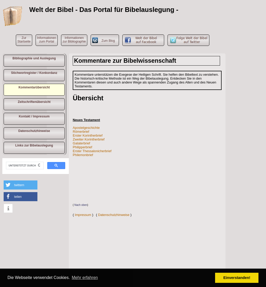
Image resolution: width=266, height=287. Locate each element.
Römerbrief (81, 132)
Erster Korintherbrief (88, 135)
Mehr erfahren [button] (85, 277)
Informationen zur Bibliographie (74, 39)
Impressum (83, 215)
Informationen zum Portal (46, 39)
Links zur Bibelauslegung (34, 145)
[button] (20, 185)
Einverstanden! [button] (236, 278)
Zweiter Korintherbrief (88, 139)
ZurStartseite (24, 39)
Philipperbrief (82, 147)
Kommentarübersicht (34, 87)
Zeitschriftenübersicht (34, 102)
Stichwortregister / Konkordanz (34, 73)
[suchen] (24, 165)
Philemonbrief (83, 155)
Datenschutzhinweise (34, 131)
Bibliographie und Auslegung (34, 58)
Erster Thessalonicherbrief (92, 151)
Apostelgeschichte (86, 128)
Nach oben (80, 205)
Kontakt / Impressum (34, 116)
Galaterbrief (81, 143)
